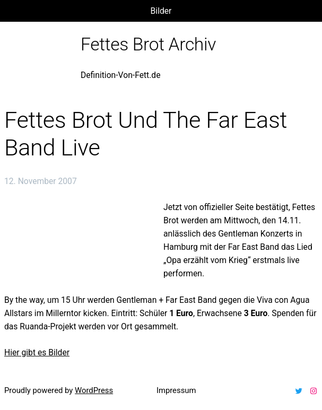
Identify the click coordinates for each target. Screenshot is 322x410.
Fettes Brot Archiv (148, 44)
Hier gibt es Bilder (36, 352)
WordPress (94, 390)
